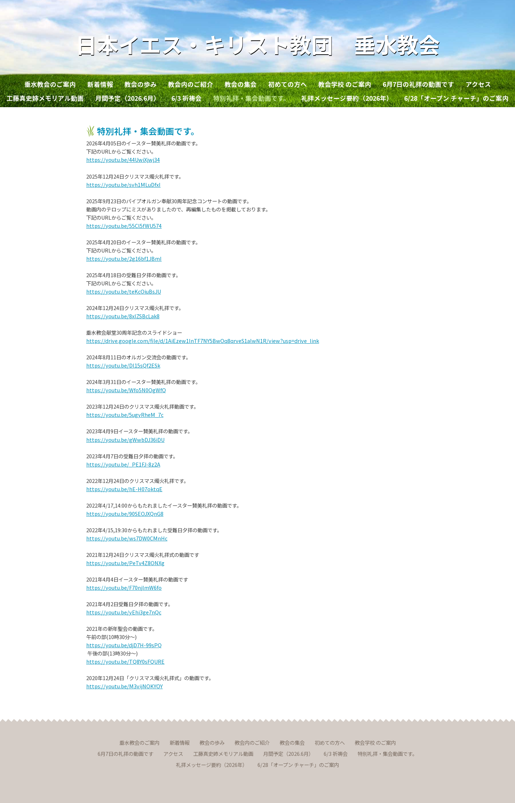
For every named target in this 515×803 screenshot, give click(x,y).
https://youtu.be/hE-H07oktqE (124, 489)
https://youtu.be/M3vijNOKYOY (124, 686)
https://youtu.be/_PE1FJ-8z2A (123, 464)
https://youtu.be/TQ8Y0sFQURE (125, 661)
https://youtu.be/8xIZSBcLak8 (123, 316)
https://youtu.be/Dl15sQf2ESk (123, 365)
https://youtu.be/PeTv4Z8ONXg (125, 563)
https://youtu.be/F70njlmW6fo (124, 587)
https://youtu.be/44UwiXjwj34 (123, 159)
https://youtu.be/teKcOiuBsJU (123, 291)
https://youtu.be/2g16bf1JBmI (124, 258)
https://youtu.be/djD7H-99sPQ (124, 645)
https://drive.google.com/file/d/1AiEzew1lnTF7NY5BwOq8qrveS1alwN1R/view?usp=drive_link (202, 340)
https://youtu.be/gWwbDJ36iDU (125, 439)
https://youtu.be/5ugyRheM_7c (124, 414)
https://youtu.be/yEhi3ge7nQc (123, 612)
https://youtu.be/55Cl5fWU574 (124, 225)
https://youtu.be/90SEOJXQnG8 (124, 513)
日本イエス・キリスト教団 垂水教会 (257, 43)
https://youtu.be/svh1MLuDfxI (123, 184)
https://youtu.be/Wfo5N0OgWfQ (126, 390)
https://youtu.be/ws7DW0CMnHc (126, 538)
